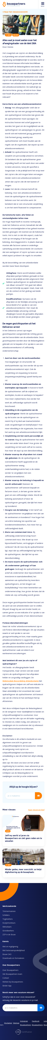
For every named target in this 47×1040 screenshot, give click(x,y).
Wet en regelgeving (10, 946)
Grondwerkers (8, 930)
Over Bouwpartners (10, 970)
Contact (6, 978)
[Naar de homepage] (14, 4)
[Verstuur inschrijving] (38, 795)
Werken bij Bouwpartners (13, 982)
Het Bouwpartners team (12, 974)
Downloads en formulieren (13, 958)
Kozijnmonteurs (9, 923)
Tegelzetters (8, 919)
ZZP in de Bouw (9, 934)
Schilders (6, 915)
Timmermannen (9, 911)
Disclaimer (8, 1023)
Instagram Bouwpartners (25, 1023)
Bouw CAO (7, 954)
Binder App (7, 985)
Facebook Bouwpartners (37, 1023)
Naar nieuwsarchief (36, 809)
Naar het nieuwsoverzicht (15, 12)
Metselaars (7, 927)
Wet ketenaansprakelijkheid (14, 950)
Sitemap (16, 1023)
